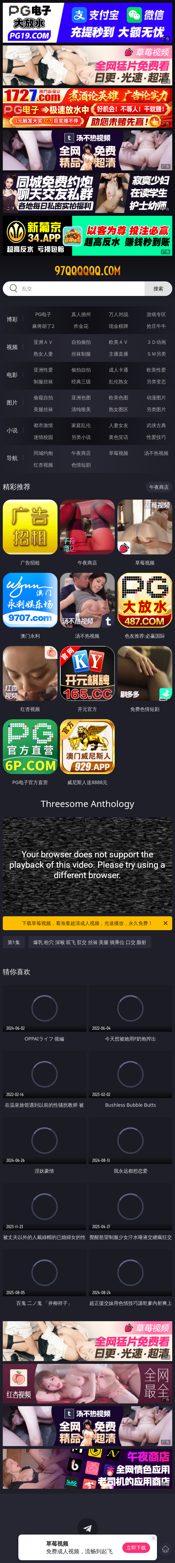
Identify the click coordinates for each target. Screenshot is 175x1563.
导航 (12, 458)
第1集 (14, 942)
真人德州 (81, 314)
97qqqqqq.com (87, 271)
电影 (12, 375)
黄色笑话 (118, 437)
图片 (12, 402)
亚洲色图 (81, 397)
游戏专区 (156, 314)
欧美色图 (118, 397)
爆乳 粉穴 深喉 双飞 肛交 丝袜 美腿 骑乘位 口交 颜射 (90, 942)
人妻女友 (118, 425)
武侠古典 (156, 425)
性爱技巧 (156, 437)
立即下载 (136, 1547)
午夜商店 (81, 453)
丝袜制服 (81, 353)
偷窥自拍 (43, 397)
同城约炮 (43, 453)
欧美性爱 (156, 369)
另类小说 (81, 437)
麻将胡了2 (43, 326)
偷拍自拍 (81, 369)
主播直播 (118, 353)
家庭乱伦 (81, 425)
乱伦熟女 (118, 381)
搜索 (158, 288)
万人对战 (118, 314)
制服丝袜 (43, 381)
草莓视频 (118, 453)
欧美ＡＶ (118, 342)
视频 (12, 347)
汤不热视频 (156, 453)
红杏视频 (43, 464)
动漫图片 (156, 397)
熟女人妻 (43, 353)
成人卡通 (118, 369)
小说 (12, 430)
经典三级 (81, 381)
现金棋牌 (118, 326)
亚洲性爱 (43, 369)
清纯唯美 (81, 409)
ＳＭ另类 (156, 353)
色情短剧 (81, 464)
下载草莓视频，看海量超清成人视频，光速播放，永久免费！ (95, 923)
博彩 (12, 319)
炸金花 (81, 326)
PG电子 (43, 314)
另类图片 (156, 409)
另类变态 (156, 381)
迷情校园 (43, 437)
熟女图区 (118, 409)
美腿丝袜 (43, 409)
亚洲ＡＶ (43, 342)
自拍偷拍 (81, 342)
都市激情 (43, 425)
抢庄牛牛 (156, 326)
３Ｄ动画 (156, 342)
